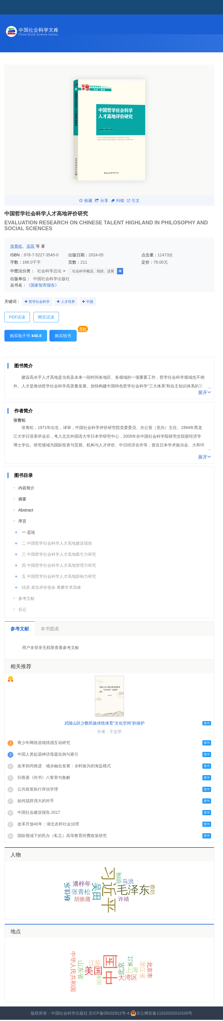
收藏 (85, 200)
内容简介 (26, 488)
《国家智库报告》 (42, 285)
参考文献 (26, 598)
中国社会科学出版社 (51, 278)
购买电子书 (26, 335)
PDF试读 (17, 317)
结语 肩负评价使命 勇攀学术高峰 (51, 587)
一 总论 (28, 532)
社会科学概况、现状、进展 (93, 271)
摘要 (22, 499)
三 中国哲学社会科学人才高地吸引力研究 (59, 554)
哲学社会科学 (39, 302)
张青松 (16, 246)
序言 (22, 521)
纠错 (117, 200)
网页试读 (46, 317)
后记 (22, 609)
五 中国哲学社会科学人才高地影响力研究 (59, 576)
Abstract (25, 510)
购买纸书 (63, 335)
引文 (133, 200)
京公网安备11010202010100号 (161, 1013)
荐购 (82, 329)
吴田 (30, 246)
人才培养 (68, 302)
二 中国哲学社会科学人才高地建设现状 (57, 543)
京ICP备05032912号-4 (109, 1013)
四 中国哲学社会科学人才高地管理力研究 (59, 565)
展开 (204, 392)
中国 (89, 302)
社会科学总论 (49, 271)
